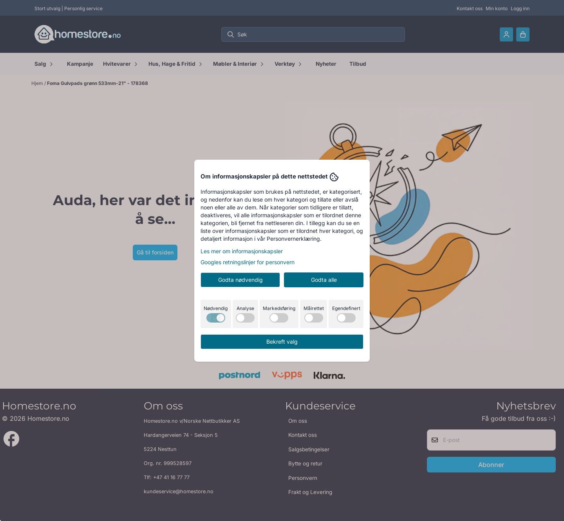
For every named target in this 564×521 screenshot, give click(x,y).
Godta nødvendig (240, 279)
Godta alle (324, 279)
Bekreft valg (282, 341)
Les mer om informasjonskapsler (242, 251)
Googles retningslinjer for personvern (248, 262)
